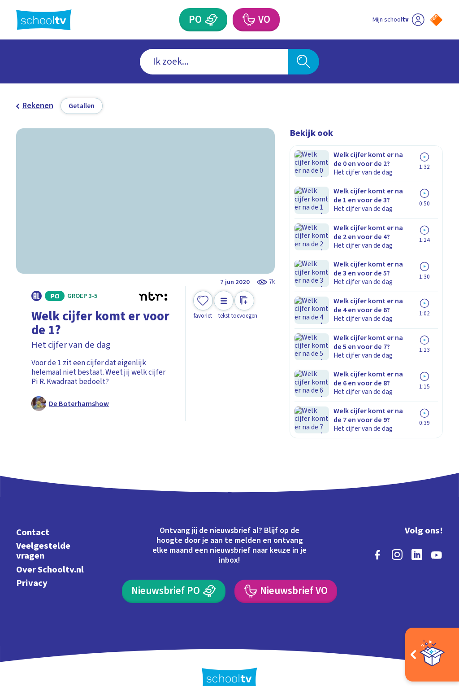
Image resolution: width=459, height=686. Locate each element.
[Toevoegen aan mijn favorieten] (203, 305)
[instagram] (397, 536)
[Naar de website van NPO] (436, 19)
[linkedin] (417, 536)
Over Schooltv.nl (50, 550)
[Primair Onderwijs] (211, 19)
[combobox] (214, 61)
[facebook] (377, 536)
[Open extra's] (432, 655)
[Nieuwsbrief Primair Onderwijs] (173, 572)
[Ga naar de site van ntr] (429, 615)
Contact (32, 513)
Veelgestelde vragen (43, 532)
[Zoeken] (303, 61)
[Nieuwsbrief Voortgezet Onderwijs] (285, 572)
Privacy (32, 564)
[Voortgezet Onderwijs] (248, 19)
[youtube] (436, 536)
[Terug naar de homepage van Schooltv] (44, 20)
